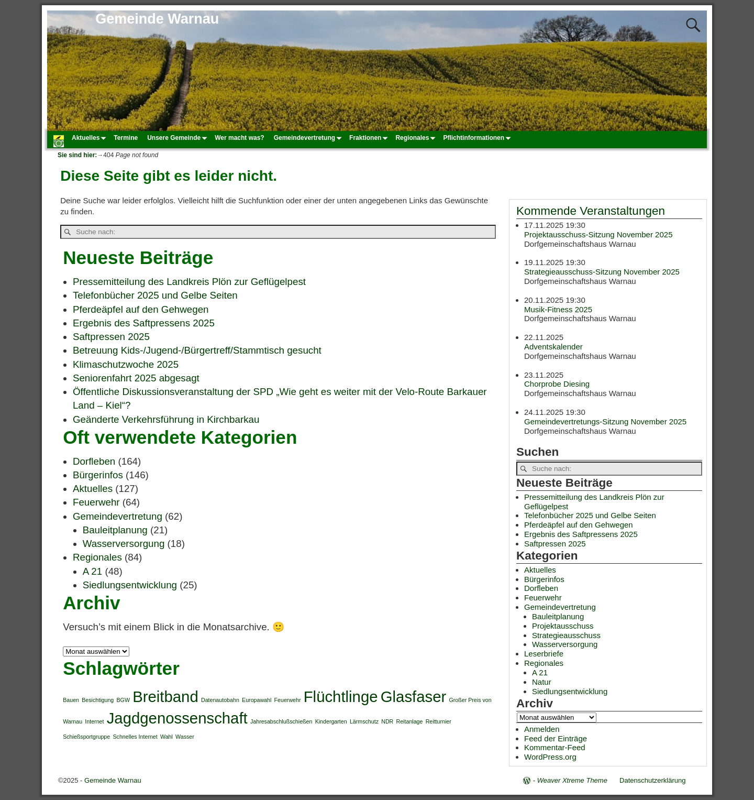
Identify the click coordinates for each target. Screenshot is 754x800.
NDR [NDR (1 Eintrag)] (387, 721)
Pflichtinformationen (478, 138)
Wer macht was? (239, 137)
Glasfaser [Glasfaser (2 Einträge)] (414, 696)
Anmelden (542, 729)
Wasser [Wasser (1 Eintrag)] (184, 736)
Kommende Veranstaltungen (590, 210)
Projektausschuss (563, 625)
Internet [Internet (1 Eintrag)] (94, 721)
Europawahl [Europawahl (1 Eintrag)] (256, 700)
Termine (126, 137)
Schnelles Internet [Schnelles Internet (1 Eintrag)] (135, 736)
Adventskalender (553, 346)
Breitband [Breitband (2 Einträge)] (165, 696)
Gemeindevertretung (309, 138)
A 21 (93, 571)
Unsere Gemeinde (178, 138)
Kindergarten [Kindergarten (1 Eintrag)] (331, 721)
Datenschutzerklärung (652, 780)
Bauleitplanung (115, 529)
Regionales (416, 138)
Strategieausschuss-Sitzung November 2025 (602, 271)
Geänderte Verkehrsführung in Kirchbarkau (166, 419)
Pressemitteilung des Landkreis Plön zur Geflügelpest (189, 281)
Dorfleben (94, 461)
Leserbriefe (543, 653)
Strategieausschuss (566, 635)
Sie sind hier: (77, 155)
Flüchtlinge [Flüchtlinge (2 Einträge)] (341, 696)
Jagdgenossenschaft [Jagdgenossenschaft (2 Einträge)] (177, 718)
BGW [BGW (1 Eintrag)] (122, 700)
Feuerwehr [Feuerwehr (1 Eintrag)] (287, 700)
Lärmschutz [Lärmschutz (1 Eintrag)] (364, 721)
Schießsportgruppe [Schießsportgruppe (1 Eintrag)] (86, 736)
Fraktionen (370, 138)
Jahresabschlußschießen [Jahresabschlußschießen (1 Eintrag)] (281, 721)
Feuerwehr (96, 502)
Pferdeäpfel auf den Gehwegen (141, 309)
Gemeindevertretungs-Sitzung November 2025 (605, 421)
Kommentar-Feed (554, 747)
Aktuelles (90, 138)
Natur (541, 681)
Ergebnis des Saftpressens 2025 (144, 322)
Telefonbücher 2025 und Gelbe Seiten (155, 295)
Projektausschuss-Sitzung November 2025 (598, 233)
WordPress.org (550, 756)
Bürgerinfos (98, 474)
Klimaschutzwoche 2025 (126, 364)
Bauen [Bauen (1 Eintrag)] (71, 700)
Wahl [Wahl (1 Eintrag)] (166, 736)
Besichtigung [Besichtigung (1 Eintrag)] (98, 700)
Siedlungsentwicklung (130, 584)
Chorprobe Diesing (557, 383)
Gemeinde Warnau (157, 19)
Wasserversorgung (124, 543)
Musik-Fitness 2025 (558, 308)
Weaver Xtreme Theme (572, 780)
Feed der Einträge (555, 738)
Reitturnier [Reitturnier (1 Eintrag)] (438, 721)
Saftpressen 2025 (111, 336)
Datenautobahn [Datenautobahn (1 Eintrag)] (220, 700)
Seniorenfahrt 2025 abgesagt (136, 377)
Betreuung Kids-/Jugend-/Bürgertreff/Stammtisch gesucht (197, 350)
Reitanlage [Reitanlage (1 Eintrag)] (409, 721)
